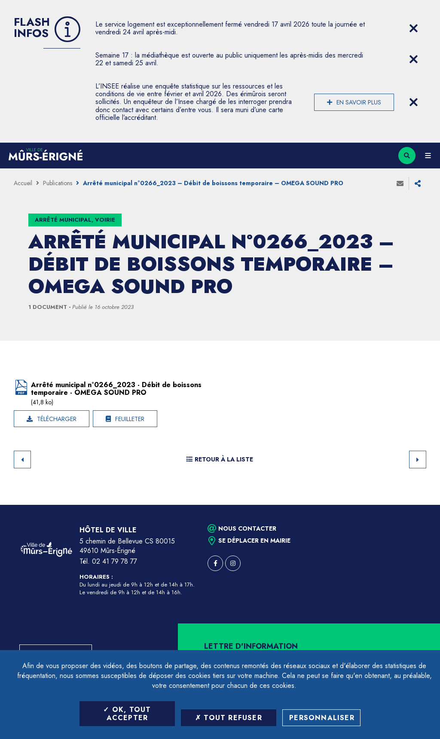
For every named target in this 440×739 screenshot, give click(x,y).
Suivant (417, 459)
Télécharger (56, 419)
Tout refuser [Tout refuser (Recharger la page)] (228, 718)
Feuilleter (129, 419)
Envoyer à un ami (400, 183)
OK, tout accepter (127, 714)
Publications (57, 183)
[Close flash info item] (413, 28)
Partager (417, 183)
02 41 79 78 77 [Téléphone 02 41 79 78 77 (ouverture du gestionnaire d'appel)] (114, 561)
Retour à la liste (219, 459)
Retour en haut (418, 505)
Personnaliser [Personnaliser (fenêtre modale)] (321, 718)
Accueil (23, 183)
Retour (22, 459)
